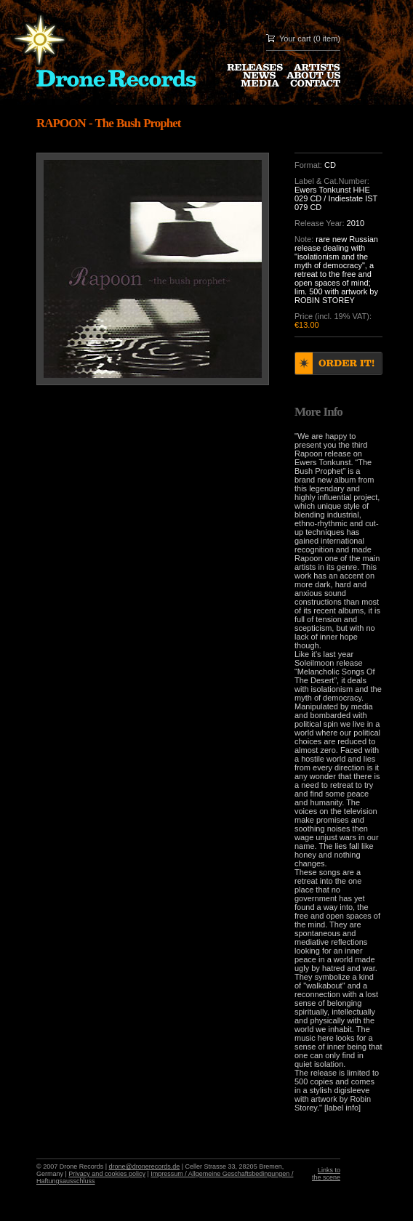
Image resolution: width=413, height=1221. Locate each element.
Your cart (295, 38)
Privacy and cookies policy (106, 1173)
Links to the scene (326, 1173)
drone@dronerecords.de (144, 1166)
